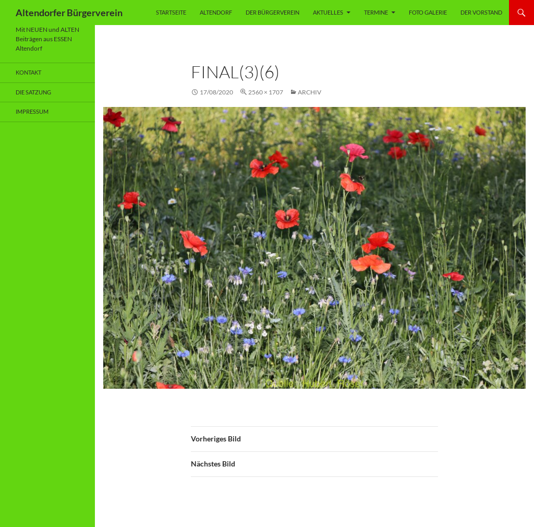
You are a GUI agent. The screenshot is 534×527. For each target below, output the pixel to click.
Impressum (32, 111)
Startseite (171, 12)
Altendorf (216, 12)
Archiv (309, 92)
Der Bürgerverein (272, 12)
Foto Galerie (428, 12)
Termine (376, 12)
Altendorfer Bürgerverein (69, 12)
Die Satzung (33, 92)
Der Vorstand (481, 12)
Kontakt (28, 72)
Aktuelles (328, 12)
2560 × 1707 (265, 92)
